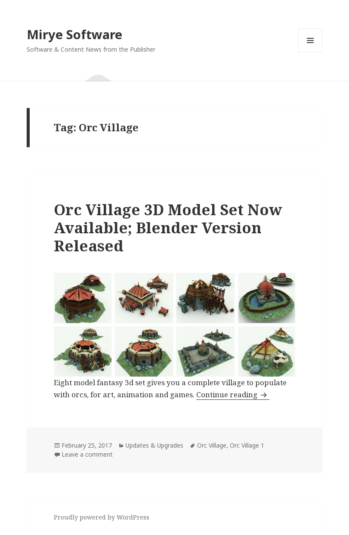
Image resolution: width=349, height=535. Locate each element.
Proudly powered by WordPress (101, 517)
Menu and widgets (310, 52)
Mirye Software (74, 34)
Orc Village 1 (247, 445)
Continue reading (232, 394)
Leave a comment (87, 454)
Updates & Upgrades (154, 445)
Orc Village (211, 445)
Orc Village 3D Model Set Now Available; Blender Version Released (168, 227)
